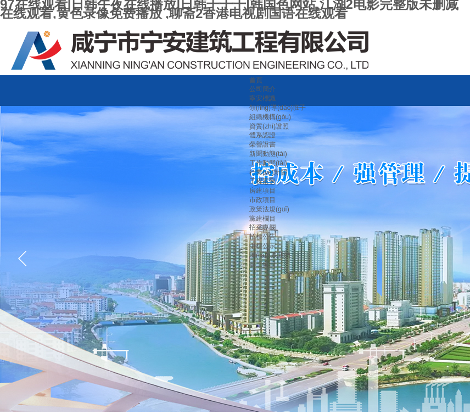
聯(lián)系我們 (269, 255)
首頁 (255, 80)
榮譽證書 (262, 144)
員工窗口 (262, 264)
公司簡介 (262, 89)
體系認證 (262, 135)
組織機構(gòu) (270, 117)
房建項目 (262, 190)
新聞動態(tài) (268, 154)
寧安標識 (262, 98)
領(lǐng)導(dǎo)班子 (277, 107)
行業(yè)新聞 (268, 172)
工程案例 (262, 181)
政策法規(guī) (269, 209)
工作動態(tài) (268, 163)
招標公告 (262, 236)
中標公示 (262, 246)
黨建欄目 (262, 218)
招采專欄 (262, 227)
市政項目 (262, 200)
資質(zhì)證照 (269, 126)
